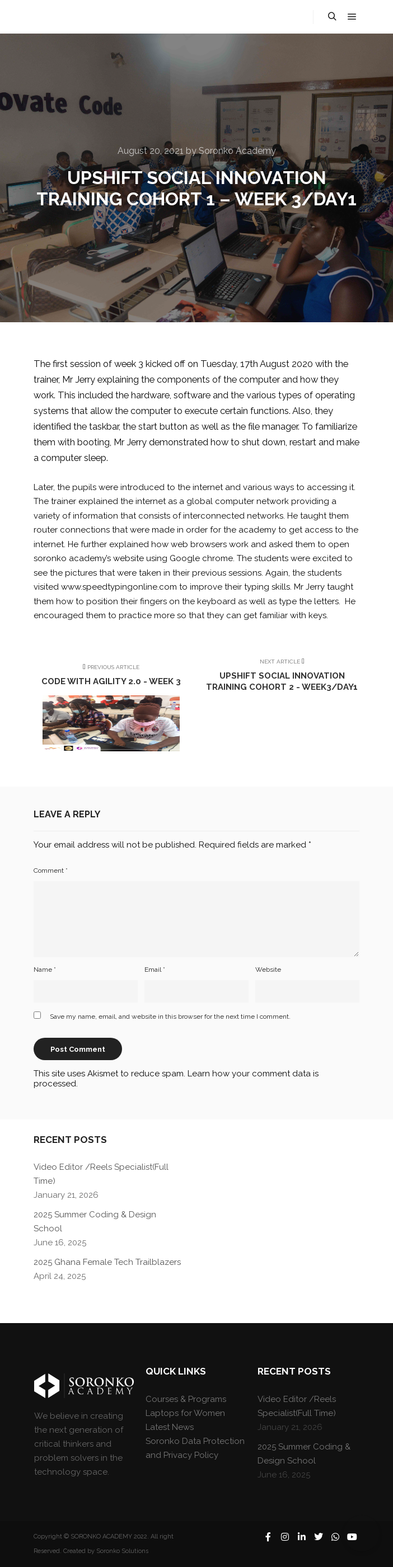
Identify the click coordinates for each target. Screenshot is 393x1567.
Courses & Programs (186, 1399)
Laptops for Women (185, 1413)
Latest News (170, 1427)
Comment (51, 870)
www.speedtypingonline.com (119, 587)
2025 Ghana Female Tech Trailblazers (107, 1262)
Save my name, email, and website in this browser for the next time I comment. (170, 1016)
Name (45, 969)
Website (268, 969)
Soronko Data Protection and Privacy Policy (195, 1448)
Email (154, 969)
